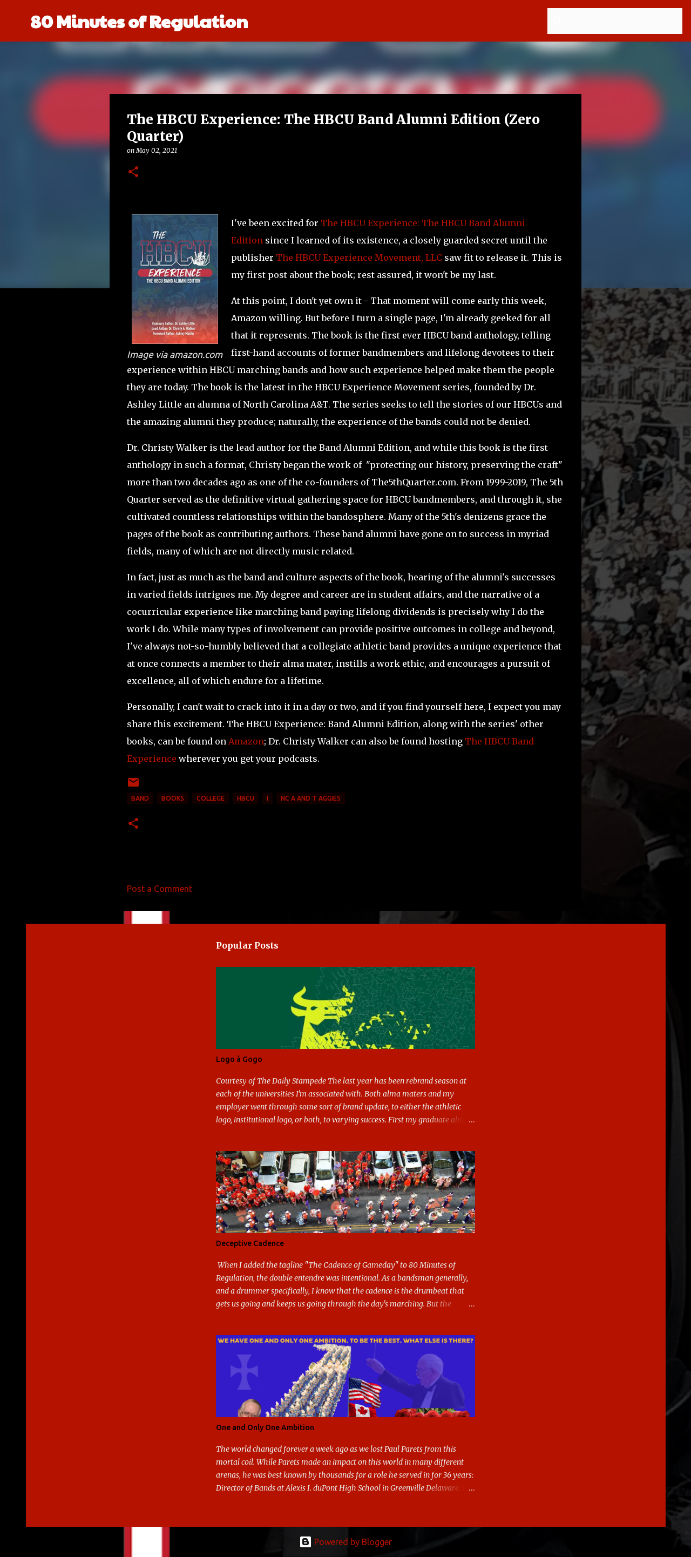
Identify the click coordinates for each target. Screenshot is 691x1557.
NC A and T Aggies (311, 798)
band (140, 798)
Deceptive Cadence (250, 1243)
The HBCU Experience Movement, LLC (359, 257)
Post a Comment (159, 888)
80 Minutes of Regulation (139, 21)
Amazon (246, 741)
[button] (133, 172)
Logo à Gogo (239, 1059)
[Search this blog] (625, 21)
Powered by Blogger (345, 1542)
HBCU (245, 798)
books (172, 798)
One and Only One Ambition (265, 1427)
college (211, 798)
